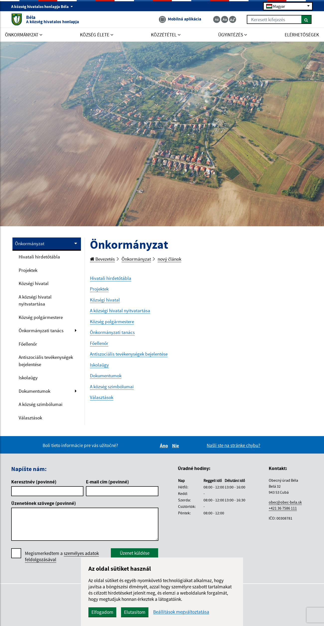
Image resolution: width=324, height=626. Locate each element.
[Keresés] (306, 19)
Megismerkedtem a (62, 556)
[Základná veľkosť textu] (224, 19)
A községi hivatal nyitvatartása (35, 300)
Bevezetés (102, 259)
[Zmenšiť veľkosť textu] (216, 19)
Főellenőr (28, 344)
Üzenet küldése (134, 553)
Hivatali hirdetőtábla (39, 257)
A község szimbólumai (41, 404)
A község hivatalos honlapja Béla (42, 6)
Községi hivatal (34, 283)
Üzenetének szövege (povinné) (43, 503)
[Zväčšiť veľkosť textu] (232, 19)
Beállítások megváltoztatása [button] (181, 612)
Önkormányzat (29, 243)
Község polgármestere (41, 317)
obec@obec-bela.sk (285, 502)
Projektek (28, 270)
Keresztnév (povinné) (34, 482)
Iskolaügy (28, 378)
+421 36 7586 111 (283, 508)
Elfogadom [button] (102, 612)
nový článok (169, 259)
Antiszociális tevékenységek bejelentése (46, 360)
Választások (30, 418)
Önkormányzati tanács (41, 330)
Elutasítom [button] (134, 612)
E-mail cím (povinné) (107, 482)
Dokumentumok (34, 391)
